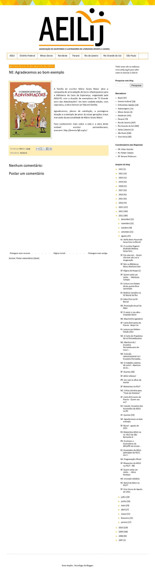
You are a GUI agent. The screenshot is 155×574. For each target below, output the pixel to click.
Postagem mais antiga (97, 253)
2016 (121, 195)
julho (123, 497)
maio (123, 506)
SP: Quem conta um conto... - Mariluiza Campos (130, 277)
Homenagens (124, 109)
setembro (125, 232)
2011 (121, 216)
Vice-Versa (122, 137)
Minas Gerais (46, 56)
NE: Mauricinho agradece (132, 319)
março (124, 514)
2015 (121, 199)
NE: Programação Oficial (131, 459)
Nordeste (62, 56)
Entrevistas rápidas (126, 105)
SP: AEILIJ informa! (128, 376)
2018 (121, 186)
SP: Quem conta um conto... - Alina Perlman (129, 472)
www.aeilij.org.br (122, 70)
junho (124, 501)
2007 (121, 540)
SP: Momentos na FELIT (130, 387)
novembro (125, 224)
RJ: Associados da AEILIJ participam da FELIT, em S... (131, 452)
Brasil (120, 98)
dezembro (125, 219)
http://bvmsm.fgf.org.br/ (75, 130)
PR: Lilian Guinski (125, 149)
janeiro (124, 522)
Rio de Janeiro (91, 56)
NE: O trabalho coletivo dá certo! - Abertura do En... (131, 365)
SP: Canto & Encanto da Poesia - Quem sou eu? (131, 399)
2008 (121, 536)
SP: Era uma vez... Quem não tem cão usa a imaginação (131, 257)
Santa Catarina (124, 130)
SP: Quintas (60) (128, 372)
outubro (124, 228)
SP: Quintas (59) (128, 415)
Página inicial (59, 253)
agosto (124, 236)
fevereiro (125, 518)
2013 (121, 207)
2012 (121, 211)
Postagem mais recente (20, 253)
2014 (121, 203)
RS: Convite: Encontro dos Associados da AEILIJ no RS (132, 408)
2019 (121, 182)
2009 (121, 532)
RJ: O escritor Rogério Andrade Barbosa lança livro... (130, 248)
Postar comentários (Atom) (27, 258)
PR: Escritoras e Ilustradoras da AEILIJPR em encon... (131, 443)
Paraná (76, 56)
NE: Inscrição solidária (130, 479)
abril (123, 510)
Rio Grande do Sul (112, 56)
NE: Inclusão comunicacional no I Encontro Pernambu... (131, 356)
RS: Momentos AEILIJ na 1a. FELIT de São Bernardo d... (131, 434)
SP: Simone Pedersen (127, 157)
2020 (121, 178)
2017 (121, 190)
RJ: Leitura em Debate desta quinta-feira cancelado (130, 286)
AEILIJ (12, 56)
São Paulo (131, 56)
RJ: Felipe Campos (125, 153)
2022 (121, 169)
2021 (121, 174)
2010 (121, 528)
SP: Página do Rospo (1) (131, 271)
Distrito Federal (27, 56)
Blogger (90, 566)
